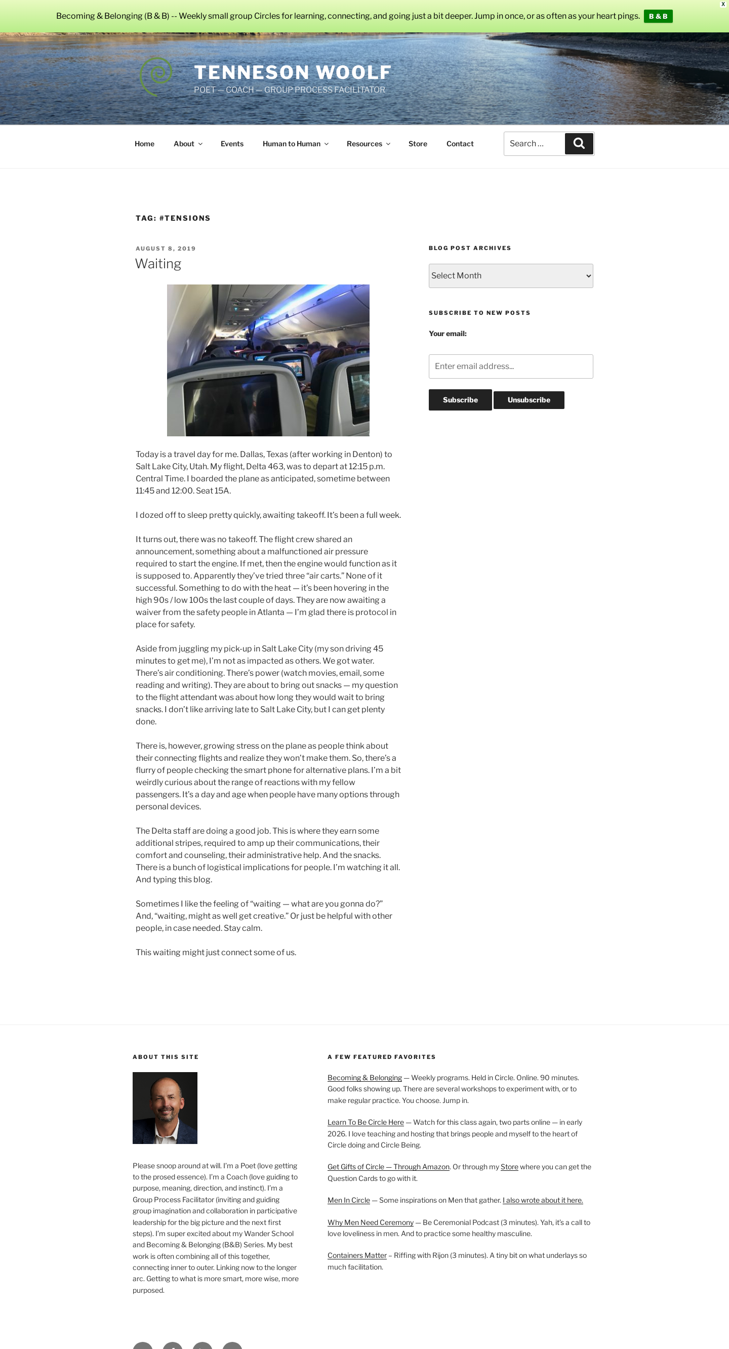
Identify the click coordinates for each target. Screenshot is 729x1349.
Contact (460, 143)
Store (418, 143)
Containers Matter (357, 1255)
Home (144, 143)
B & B (658, 16)
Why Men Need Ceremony (371, 1221)
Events (232, 143)
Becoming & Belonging (365, 1077)
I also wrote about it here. (543, 1200)
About (189, 143)
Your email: (448, 333)
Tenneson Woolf (293, 72)
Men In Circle (349, 1200)
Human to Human (296, 143)
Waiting (158, 263)
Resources (369, 143)
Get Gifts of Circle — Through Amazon (389, 1166)
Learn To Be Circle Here (366, 1122)
